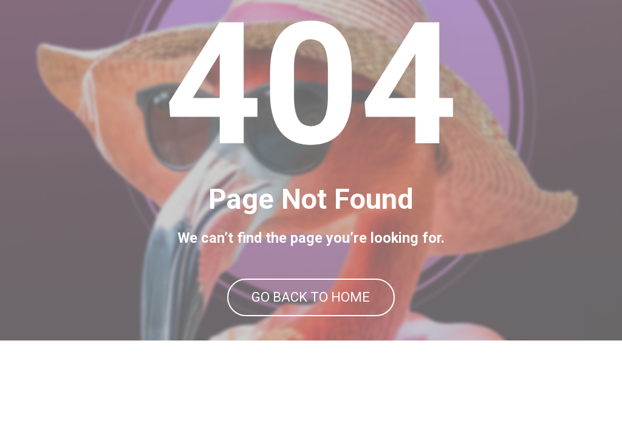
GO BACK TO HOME (310, 345)
